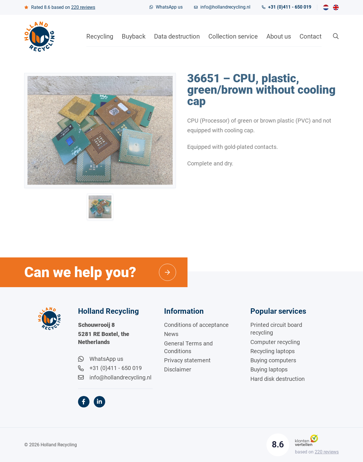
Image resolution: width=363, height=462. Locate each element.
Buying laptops (269, 369)
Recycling (99, 36)
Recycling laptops (272, 351)
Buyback (133, 36)
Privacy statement (187, 360)
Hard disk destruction (277, 378)
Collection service (233, 36)
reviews (83, 7)
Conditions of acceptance (196, 324)
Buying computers (273, 360)
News (171, 334)
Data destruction (177, 36)
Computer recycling (275, 342)
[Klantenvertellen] (306, 440)
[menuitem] (326, 7)
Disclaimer (177, 369)
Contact (311, 36)
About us (278, 36)
